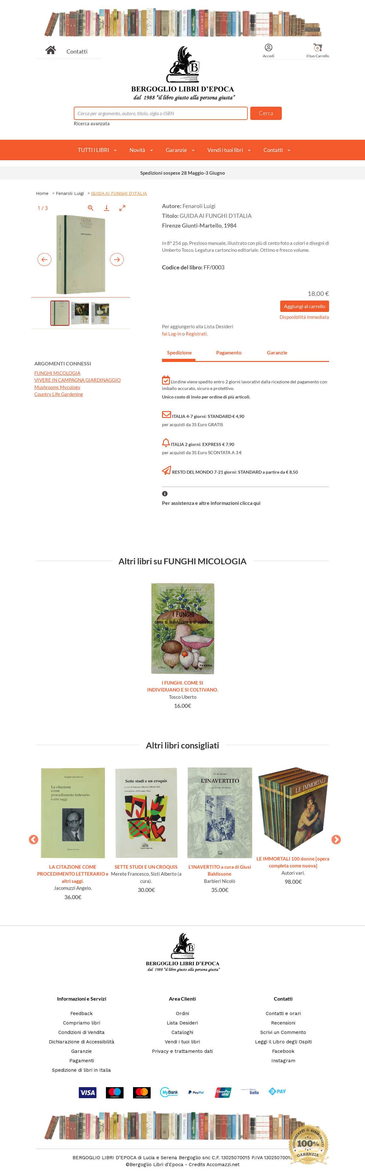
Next (334, 838)
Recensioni (283, 1023)
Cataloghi (182, 1032)
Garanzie (176, 150)
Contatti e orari (283, 1013)
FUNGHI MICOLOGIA (57, 373)
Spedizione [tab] (179, 352)
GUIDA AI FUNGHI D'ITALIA (119, 193)
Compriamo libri (81, 1023)
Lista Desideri (182, 1023)
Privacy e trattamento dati (182, 1051)
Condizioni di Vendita (81, 1032)
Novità (137, 150)
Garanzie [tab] (277, 352)
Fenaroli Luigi (70, 193)
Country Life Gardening (58, 394)
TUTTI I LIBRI (93, 150)
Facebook (283, 1051)
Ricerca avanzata (92, 123)
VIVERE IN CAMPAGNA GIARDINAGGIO (77, 380)
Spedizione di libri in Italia (81, 1070)
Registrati (196, 333)
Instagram (283, 1061)
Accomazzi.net (223, 1164)
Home (42, 193)
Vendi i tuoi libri (225, 150)
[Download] (106, 207)
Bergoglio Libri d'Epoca (156, 1164)
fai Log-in (172, 333)
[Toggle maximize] (122, 207)
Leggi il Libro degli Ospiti (283, 1042)
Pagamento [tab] (228, 352)
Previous (31, 838)
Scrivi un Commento (283, 1032)
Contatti (77, 51)
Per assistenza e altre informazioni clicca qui (211, 503)
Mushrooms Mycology (57, 387)
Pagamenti (81, 1061)
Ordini (182, 1013)
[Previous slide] (44, 259)
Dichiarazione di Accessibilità (81, 1042)
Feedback (81, 1013)
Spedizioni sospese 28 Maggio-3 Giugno (182, 173)
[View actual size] (91, 207)
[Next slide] (117, 259)
